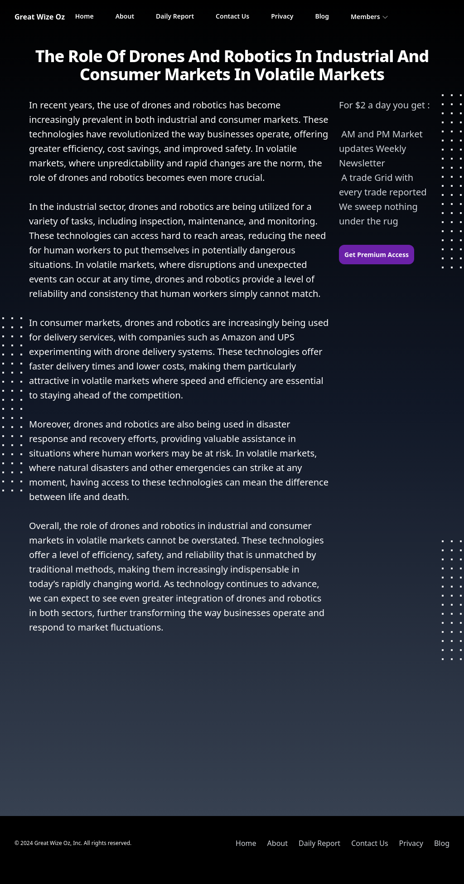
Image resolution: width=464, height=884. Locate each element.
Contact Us (232, 16)
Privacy (282, 16)
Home (84, 16)
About (125, 16)
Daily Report (175, 16)
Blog (322, 16)
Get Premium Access (376, 254)
